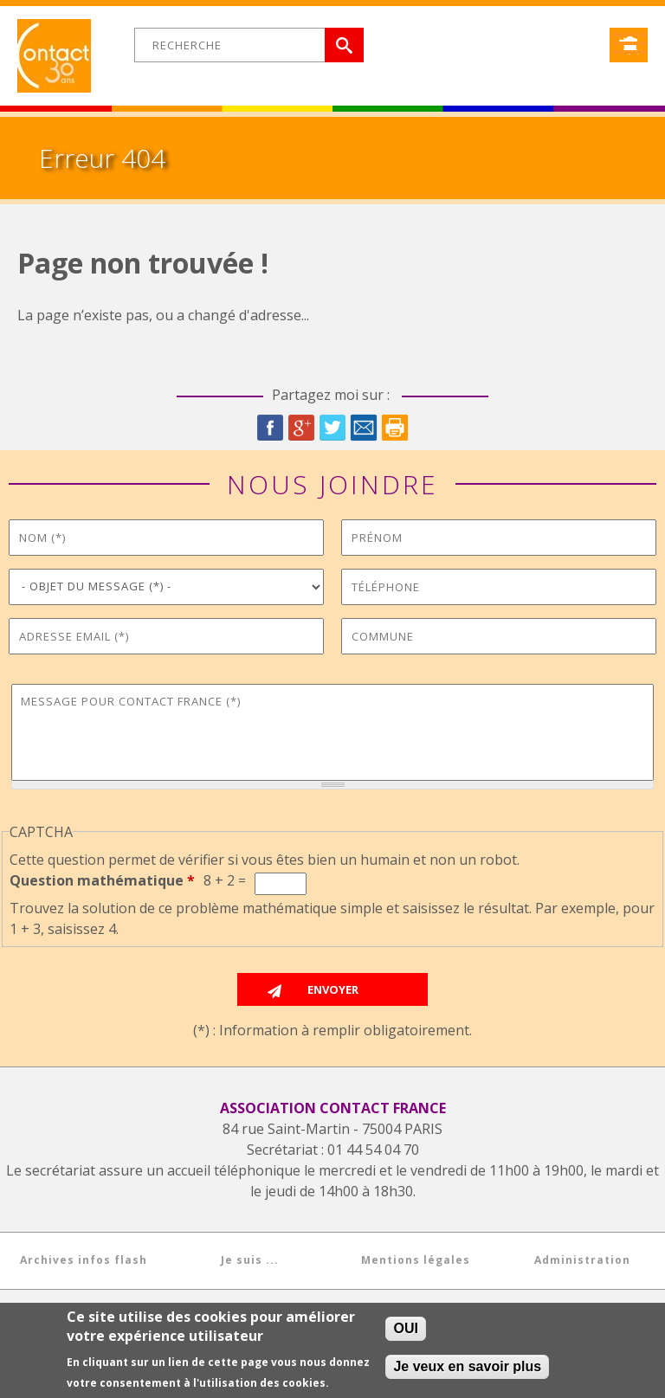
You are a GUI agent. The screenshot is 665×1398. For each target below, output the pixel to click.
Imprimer (395, 427)
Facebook (270, 427)
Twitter (332, 427)
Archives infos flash (83, 1260)
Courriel (364, 427)
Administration (582, 1260)
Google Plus (301, 427)
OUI (405, 1330)
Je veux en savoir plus (467, 1368)
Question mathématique (102, 880)
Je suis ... (250, 1260)
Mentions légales (415, 1260)
